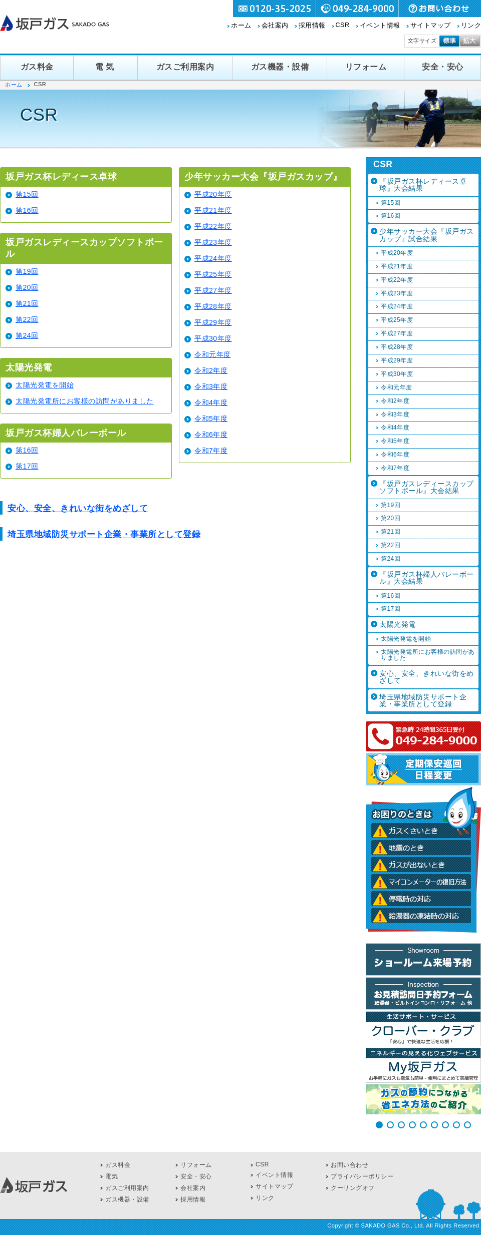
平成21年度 (213, 210)
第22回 (27, 319)
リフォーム (366, 67)
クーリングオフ (353, 1187)
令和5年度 (210, 419)
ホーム (241, 25)
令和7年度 (210, 451)
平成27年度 (213, 290)
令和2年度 (210, 370)
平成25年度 (213, 274)
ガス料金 (37, 67)
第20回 (27, 287)
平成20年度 (213, 194)
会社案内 (275, 25)
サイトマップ (430, 25)
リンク (471, 25)
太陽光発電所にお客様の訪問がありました (85, 401)
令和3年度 (210, 386)
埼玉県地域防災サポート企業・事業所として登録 (104, 534)
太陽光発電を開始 (45, 385)
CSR (343, 25)
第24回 (27, 335)
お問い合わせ (349, 1164)
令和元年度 (212, 354)
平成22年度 (213, 226)
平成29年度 (213, 322)
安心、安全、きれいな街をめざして (78, 508)
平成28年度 (213, 306)
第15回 (27, 194)
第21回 (27, 303)
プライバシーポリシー (362, 1176)
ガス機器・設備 (280, 67)
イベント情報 (380, 25)
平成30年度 (213, 338)
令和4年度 (210, 402)
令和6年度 (210, 435)
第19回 (27, 271)
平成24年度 (213, 258)
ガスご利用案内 (185, 67)
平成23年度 (213, 242)
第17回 (27, 466)
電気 (105, 67)
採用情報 (312, 25)
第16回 (27, 210)
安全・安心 (442, 67)
